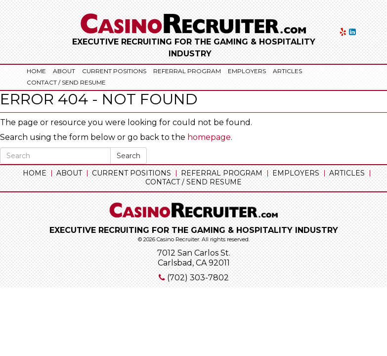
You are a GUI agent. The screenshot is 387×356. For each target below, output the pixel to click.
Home (36, 71)
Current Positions (114, 71)
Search (128, 155)
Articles (287, 71)
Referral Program (187, 71)
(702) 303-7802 (198, 277)
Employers (247, 71)
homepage (209, 137)
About (64, 71)
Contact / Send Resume (66, 82)
